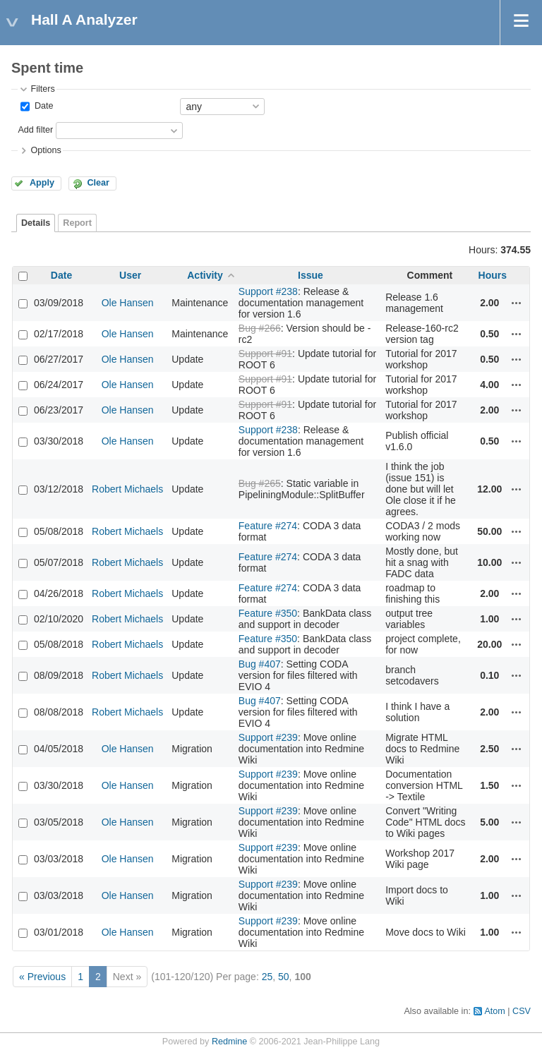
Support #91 (265, 353)
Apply (42, 183)
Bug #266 (260, 328)
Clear (98, 183)
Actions (516, 302)
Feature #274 (268, 525)
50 (283, 976)
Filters (42, 89)
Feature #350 (268, 613)
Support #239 (268, 737)
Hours (492, 275)
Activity (205, 275)
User (130, 275)
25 (267, 976)
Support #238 (268, 291)
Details (35, 223)
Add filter (35, 130)
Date (42, 106)
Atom (494, 1011)
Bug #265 (260, 483)
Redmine (229, 1041)
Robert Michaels (127, 489)
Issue (310, 275)
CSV (521, 1011)
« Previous (42, 976)
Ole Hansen (128, 302)
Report (77, 223)
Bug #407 (260, 664)
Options (45, 150)
